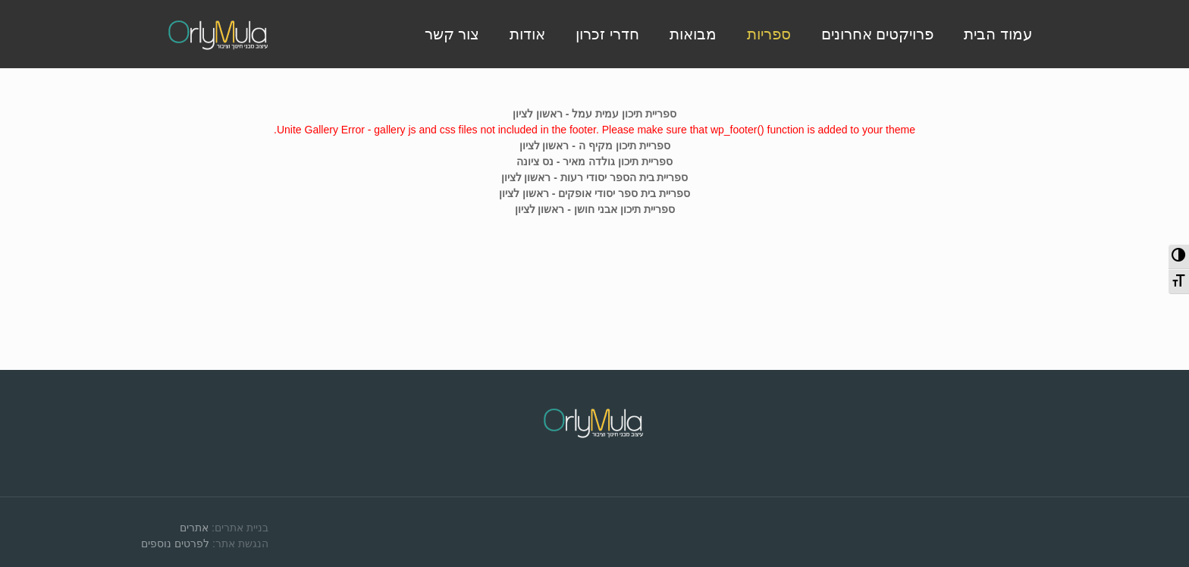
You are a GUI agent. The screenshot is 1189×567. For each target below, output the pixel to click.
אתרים (194, 528)
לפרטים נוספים (175, 543)
